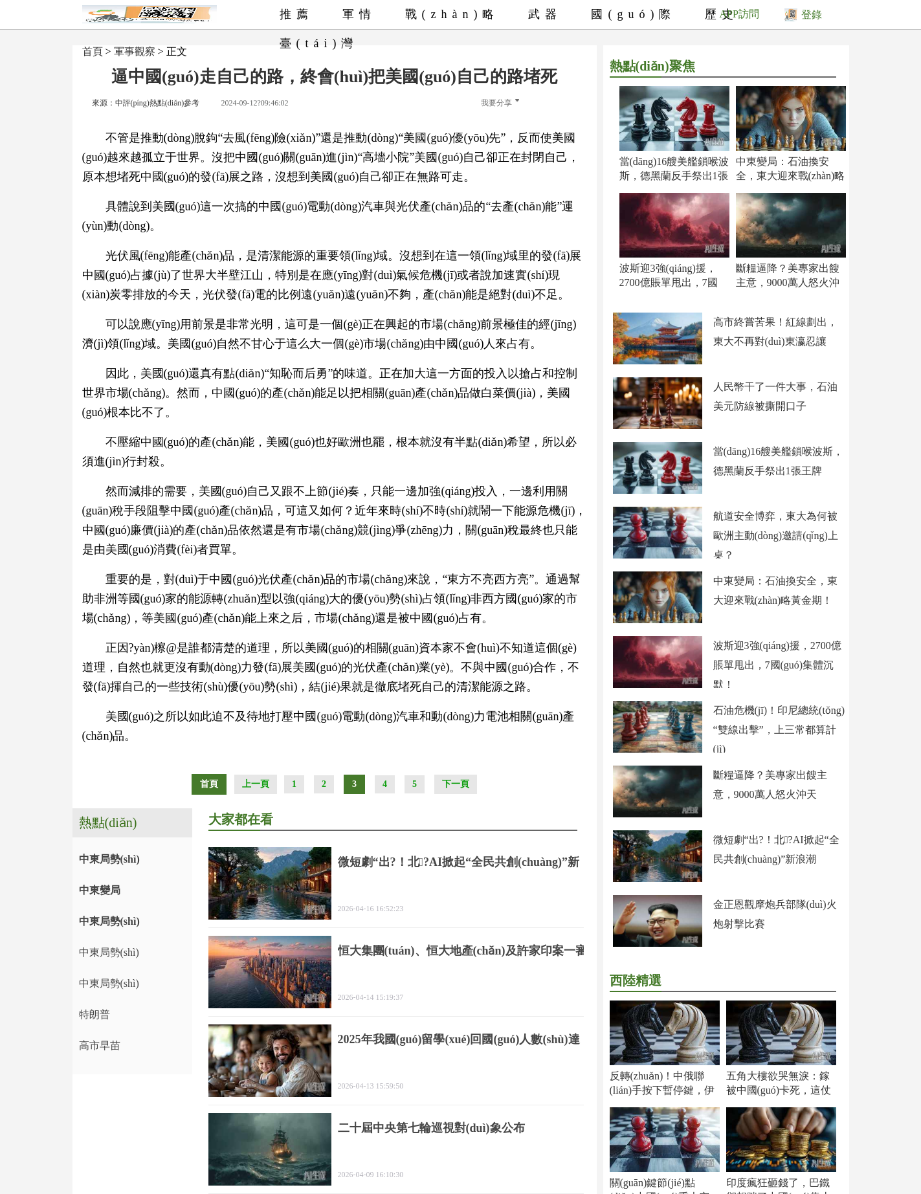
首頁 (92, 51)
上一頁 (255, 784)
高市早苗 (99, 1045)
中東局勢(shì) (109, 859)
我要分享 (500, 102)
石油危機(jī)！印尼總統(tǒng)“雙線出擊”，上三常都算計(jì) (779, 730)
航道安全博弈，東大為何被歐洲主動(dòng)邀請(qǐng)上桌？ (775, 535)
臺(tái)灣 (319, 43)
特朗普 (94, 1014)
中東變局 (99, 890)
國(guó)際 (633, 14)
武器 (545, 14)
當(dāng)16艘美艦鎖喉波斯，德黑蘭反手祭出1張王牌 (674, 175)
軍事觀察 (134, 51)
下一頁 (455, 784)
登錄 (803, 14)
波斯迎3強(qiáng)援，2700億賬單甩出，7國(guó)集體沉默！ (668, 282)
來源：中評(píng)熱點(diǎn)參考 (146, 102)
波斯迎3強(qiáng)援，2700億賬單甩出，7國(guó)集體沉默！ (777, 665)
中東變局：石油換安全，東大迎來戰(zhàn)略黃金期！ (790, 175)
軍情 (359, 14)
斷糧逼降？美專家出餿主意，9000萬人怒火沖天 (787, 282)
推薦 (296, 14)
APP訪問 (739, 13)
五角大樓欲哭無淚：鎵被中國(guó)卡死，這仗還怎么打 (779, 1090)
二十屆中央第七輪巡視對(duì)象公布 (431, 1128)
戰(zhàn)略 (452, 14)
